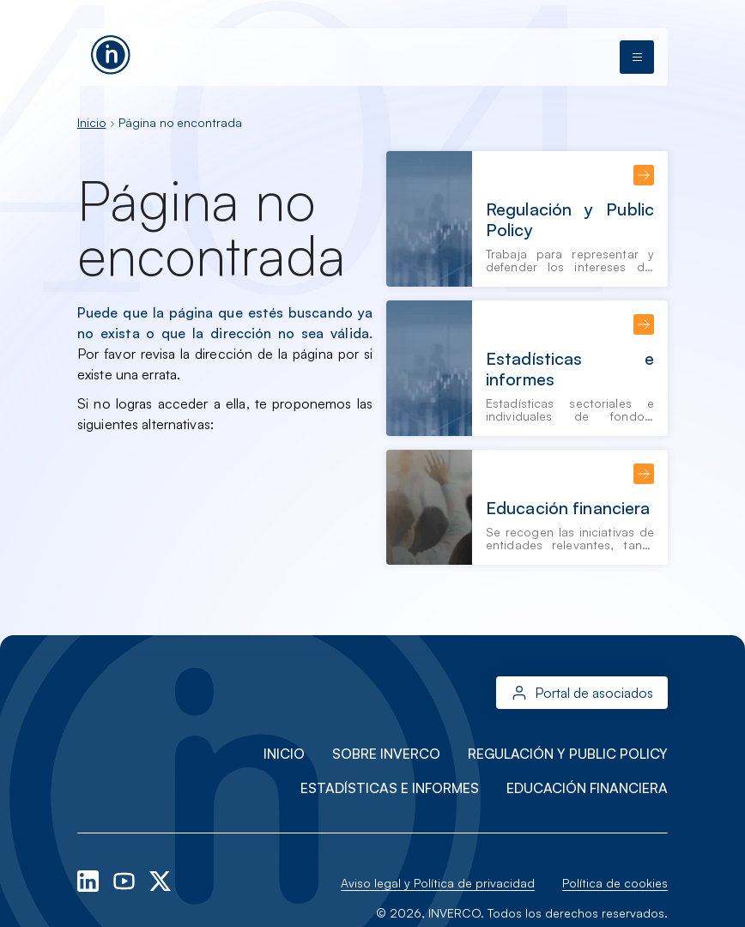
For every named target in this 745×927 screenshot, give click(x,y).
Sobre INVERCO (386, 753)
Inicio (91, 122)
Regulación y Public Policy (568, 753)
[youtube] (125, 879)
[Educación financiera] (527, 507)
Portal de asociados (594, 692)
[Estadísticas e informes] (527, 368)
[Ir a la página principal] (110, 52)
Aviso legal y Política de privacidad (438, 883)
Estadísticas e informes (389, 788)
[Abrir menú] (637, 57)
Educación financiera (587, 788)
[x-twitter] (160, 879)
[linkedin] (89, 879)
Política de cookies (615, 883)
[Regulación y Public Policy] (527, 219)
